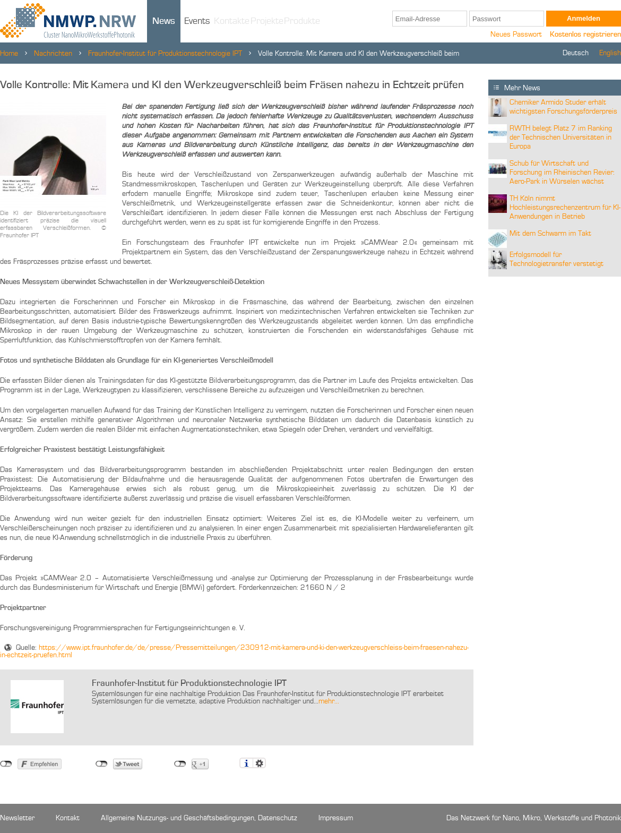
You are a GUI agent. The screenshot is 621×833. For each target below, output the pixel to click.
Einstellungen (259, 763)
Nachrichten (53, 53)
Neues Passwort (516, 34)
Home (9, 53)
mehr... (328, 701)
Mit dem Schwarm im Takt (550, 233)
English (610, 53)
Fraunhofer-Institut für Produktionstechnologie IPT (165, 53)
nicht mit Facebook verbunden (6, 764)
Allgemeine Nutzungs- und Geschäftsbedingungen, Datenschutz (199, 818)
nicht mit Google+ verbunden (180, 764)
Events (197, 21)
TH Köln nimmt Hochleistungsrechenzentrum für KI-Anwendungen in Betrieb (565, 207)
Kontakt (68, 818)
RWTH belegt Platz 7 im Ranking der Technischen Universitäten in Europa (561, 137)
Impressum (335, 818)
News (163, 21)
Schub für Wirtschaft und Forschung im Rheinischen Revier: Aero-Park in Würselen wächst (562, 172)
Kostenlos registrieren (585, 34)
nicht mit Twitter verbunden (102, 764)
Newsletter (17, 818)
